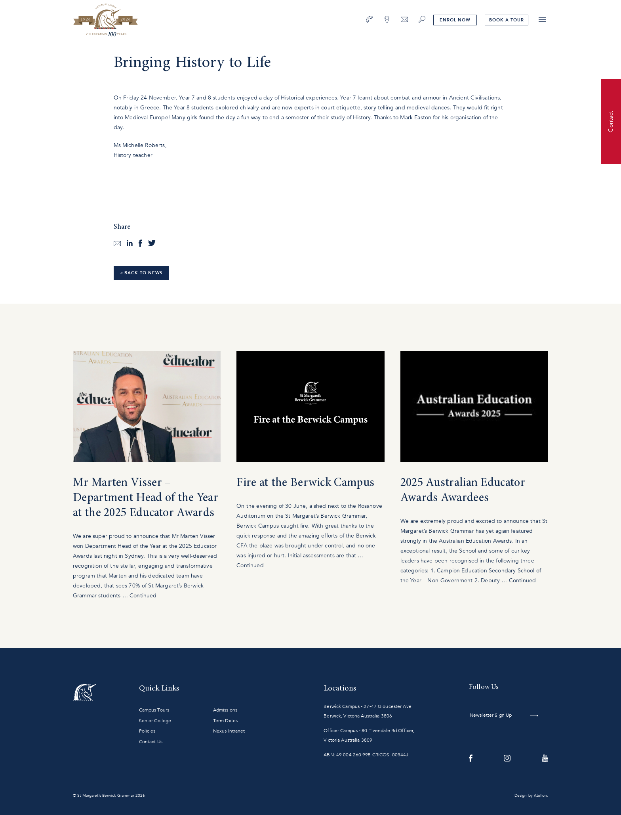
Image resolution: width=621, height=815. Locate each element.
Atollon (540, 795)
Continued (143, 595)
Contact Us (150, 741)
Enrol (455, 20)
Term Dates (225, 720)
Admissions (225, 710)
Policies (147, 731)
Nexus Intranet (229, 731)
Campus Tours (154, 710)
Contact (611, 121)
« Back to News (141, 273)
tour (506, 20)
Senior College (155, 720)
